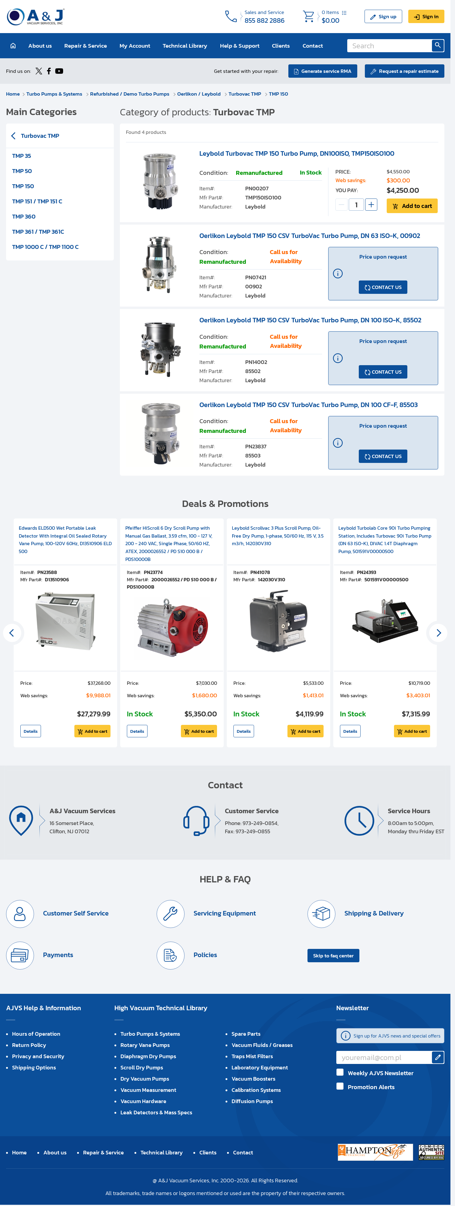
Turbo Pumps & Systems (54, 94)
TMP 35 (21, 155)
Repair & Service (85, 45)
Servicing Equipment (224, 914)
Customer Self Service (75, 914)
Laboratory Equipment (260, 1067)
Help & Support (240, 45)
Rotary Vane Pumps (145, 1045)
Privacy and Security (38, 1056)
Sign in (431, 16)
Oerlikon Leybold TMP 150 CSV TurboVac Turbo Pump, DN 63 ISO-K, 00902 (309, 236)
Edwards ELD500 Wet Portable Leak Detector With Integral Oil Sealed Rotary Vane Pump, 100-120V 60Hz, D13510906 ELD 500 (65, 539)
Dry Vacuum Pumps (145, 1079)
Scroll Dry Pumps (142, 1067)
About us (40, 45)
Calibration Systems (256, 1090)
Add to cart (417, 205)
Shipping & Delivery (373, 914)
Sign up (387, 16)
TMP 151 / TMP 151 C (37, 201)
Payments (57, 955)
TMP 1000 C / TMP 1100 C (45, 246)
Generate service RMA (326, 71)
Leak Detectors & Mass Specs (156, 1112)
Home (13, 94)
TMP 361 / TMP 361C (38, 231)
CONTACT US (387, 287)
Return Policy (29, 1045)
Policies (204, 955)
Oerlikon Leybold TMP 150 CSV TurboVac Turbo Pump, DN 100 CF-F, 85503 (308, 405)
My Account (135, 45)
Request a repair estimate (409, 71)
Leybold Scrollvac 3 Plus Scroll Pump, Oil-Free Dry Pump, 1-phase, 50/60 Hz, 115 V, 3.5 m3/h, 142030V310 (278, 535)
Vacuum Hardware (143, 1101)
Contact (313, 45)
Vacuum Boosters (253, 1079)
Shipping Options (34, 1067)
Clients (281, 45)
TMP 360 (24, 216)
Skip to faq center (333, 956)
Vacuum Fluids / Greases (262, 1045)
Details (31, 731)
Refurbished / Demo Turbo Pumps (130, 94)
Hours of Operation (36, 1034)
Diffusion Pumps (252, 1101)
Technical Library (185, 45)
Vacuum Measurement (148, 1090)
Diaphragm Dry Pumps (148, 1056)
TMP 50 (22, 170)
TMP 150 (278, 94)
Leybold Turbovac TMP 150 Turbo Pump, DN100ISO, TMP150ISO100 (296, 153)
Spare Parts (246, 1034)
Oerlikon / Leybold (199, 94)
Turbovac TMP (245, 94)
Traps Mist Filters (252, 1056)
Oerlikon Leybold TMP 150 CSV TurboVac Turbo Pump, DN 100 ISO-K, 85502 (310, 320)
